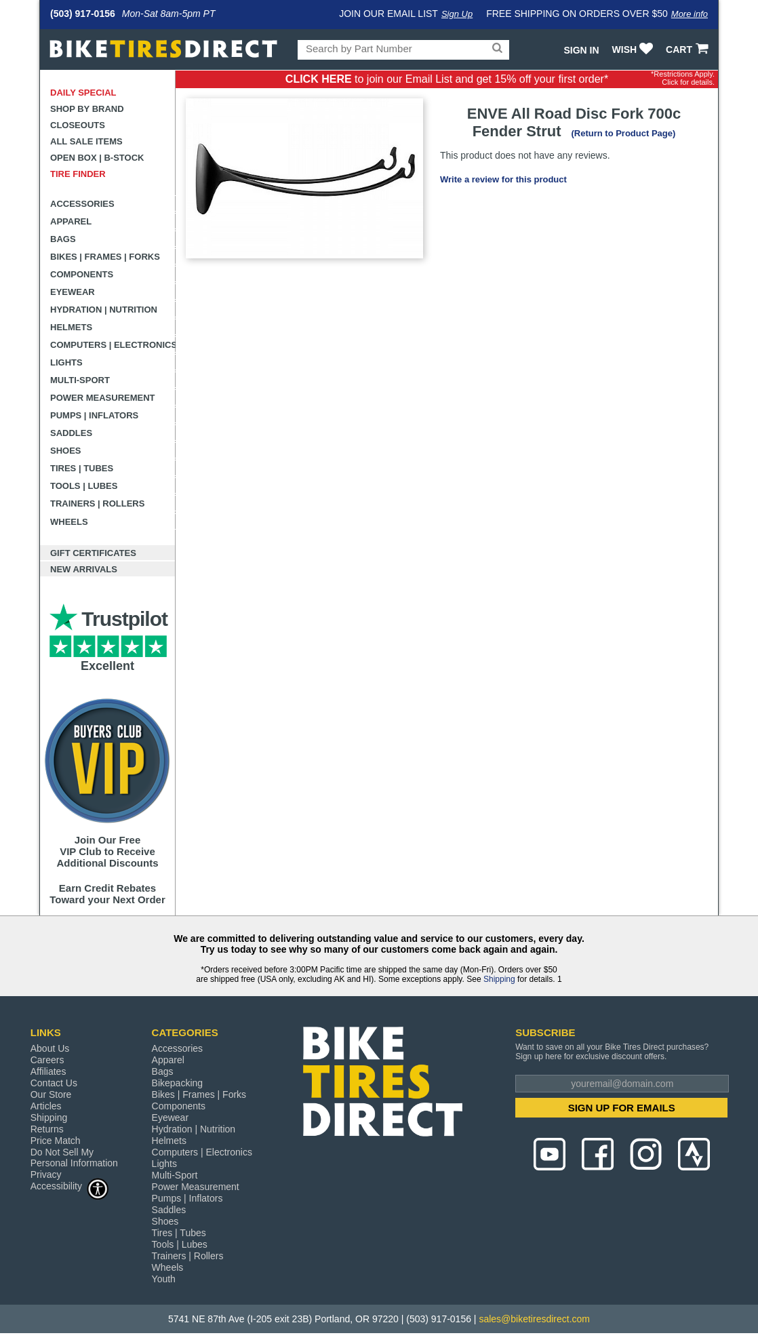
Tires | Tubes (81, 468)
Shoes (65, 451)
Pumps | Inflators (94, 415)
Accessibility (70, 1185)
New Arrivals (83, 569)
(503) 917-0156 (82, 13)
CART (688, 49)
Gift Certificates (93, 553)
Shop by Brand (87, 109)
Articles (46, 1106)
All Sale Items (86, 141)
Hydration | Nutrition (103, 309)
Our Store (51, 1094)
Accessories (82, 204)
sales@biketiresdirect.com (534, 1318)
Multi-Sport (80, 380)
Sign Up (457, 14)
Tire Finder (78, 174)
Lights (66, 362)
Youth (164, 1278)
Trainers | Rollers (97, 503)
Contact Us (54, 1083)
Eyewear (72, 292)
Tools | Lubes (83, 486)
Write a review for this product (503, 179)
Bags (63, 239)
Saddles (71, 433)
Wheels (69, 522)
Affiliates (48, 1071)
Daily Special (83, 92)
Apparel (71, 221)
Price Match (56, 1140)
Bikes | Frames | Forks (105, 257)
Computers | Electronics (113, 345)
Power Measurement (102, 398)
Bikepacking (177, 1083)
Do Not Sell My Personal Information (74, 1157)
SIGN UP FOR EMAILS (621, 1107)
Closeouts (77, 125)
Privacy (46, 1174)
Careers (47, 1059)
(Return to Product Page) (623, 133)
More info (689, 14)
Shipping (499, 979)
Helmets (71, 327)
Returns (47, 1129)
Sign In (581, 50)
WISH (634, 49)
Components (81, 274)
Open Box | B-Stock (97, 158)
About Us (50, 1048)
